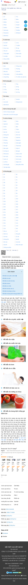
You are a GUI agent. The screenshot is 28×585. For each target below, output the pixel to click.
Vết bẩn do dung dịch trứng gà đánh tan (12, 293)
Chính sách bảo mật (6, 492)
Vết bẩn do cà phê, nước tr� (9, 275)
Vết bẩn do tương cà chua (8, 291)
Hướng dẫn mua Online (7, 501)
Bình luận (14, 250)
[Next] (25, 465)
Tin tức (16, 488)
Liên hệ (16, 504)
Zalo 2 (25, 25)
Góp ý (15, 495)
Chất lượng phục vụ (6, 504)
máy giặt (3, 302)
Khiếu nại (16, 498)
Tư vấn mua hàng (19, 492)
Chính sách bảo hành (6, 485)
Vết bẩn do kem (6, 283)
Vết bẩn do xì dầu (6, 286)
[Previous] (2, 465)
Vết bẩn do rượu (6, 278)
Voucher (16, 501)
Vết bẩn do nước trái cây (8, 280)
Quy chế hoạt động (6, 495)
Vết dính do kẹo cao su (8, 288)
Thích (7, 250)
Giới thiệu (16, 485)
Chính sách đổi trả (5, 488)
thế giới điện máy (19, 439)
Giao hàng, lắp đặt (5, 498)
